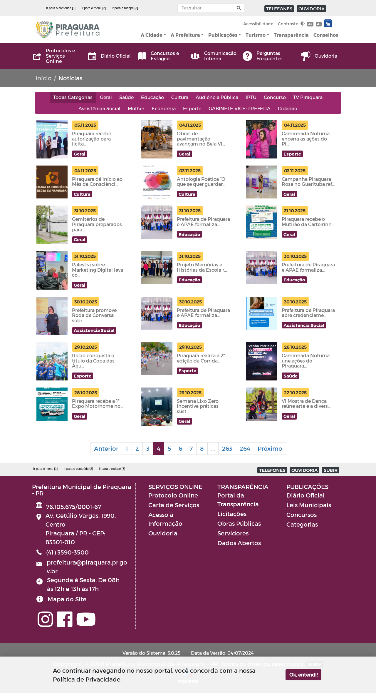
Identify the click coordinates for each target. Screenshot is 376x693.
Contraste (291, 23)
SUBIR (331, 470)
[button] (238, 8)
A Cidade (151, 35)
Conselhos (325, 35)
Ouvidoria (162, 533)
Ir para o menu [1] (45, 468)
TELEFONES (279, 8)
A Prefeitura (185, 35)
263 (227, 448)
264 (245, 448)
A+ (310, 24)
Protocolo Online (173, 495)
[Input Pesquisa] (207, 8)
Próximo (270, 448)
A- (318, 24)
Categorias (302, 524)
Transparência (291, 35)
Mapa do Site (67, 598)
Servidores (233, 533)
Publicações (222, 35)
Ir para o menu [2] (93, 8)
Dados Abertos (239, 542)
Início (44, 77)
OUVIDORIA (311, 8)
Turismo (256, 35)
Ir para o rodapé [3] (125, 8)
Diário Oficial (305, 495)
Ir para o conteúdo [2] (78, 468)
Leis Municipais (308, 504)
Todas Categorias (73, 97)
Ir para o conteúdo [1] (60, 8)
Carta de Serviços (173, 504)
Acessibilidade (258, 23)
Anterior (106, 448)
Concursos (301, 514)
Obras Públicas (239, 523)
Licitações (231, 513)
